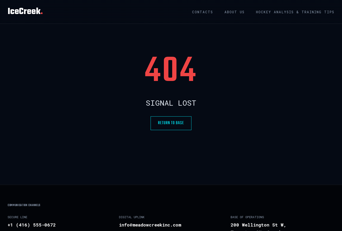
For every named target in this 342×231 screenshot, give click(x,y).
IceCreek (25, 12)
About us (234, 12)
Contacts (202, 12)
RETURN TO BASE (171, 123)
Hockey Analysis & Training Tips (295, 12)
